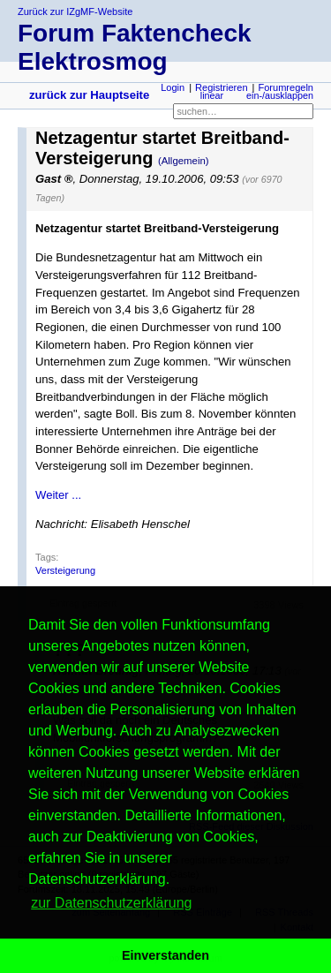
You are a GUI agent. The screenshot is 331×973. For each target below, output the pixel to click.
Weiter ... (58, 495)
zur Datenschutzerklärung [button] (111, 902)
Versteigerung (65, 570)
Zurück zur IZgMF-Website (75, 11)
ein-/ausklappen (279, 95)
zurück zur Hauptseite (89, 95)
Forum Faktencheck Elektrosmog (135, 47)
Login (172, 87)
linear (211, 95)
